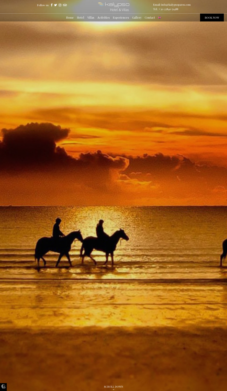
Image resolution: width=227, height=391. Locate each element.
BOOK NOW (212, 17)
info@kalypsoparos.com (176, 4)
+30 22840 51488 (168, 9)
